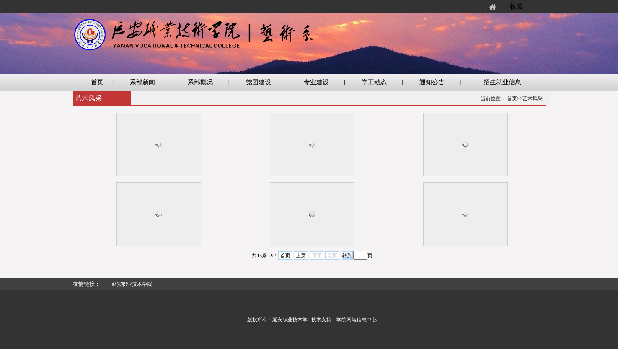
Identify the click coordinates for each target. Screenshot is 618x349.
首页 (285, 256)
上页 (301, 256)
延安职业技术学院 (132, 284)
